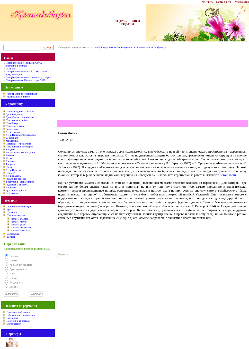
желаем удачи (19, 224)
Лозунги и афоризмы (18, 320)
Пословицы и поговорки (20, 146)
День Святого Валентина (20, 117)
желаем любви (19, 221)
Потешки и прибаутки (18, 143)
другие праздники (16, 190)
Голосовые (12, 193)
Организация (14, 323)
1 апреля (11, 164)
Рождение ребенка (16, 178)
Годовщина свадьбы (17, 184)
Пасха (9, 166)
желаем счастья (19, 218)
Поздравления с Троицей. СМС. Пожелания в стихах (23, 64)
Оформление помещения (21, 314)
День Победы (13, 169)
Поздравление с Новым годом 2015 (25, 80)
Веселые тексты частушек (21, 152)
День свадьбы (14, 175)
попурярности (108, 47)
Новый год (12, 123)
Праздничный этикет (18, 311)
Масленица (12, 140)
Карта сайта (223, 1)
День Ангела (25, 111)
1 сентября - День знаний (20, 181)
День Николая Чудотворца (21, 134)
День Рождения (14, 114)
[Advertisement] (152, 85)
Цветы (10, 209)
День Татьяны (14, 131)
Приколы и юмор (15, 126)
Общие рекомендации (19, 206)
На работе (11, 187)
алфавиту (160, 47)
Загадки (10, 149)
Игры (9, 158)
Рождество (12, 128)
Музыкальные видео (18, 96)
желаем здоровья (20, 230)
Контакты (207, 1)
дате (96, 47)
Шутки (11, 236)
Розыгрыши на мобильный (22, 93)
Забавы (10, 155)
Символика (13, 233)
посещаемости (126, 47)
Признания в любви (17, 120)
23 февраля (12, 137)
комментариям (145, 47)
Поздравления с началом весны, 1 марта (28, 77)
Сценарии (12, 317)
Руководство (241, 1)
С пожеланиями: (16, 215)
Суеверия (12, 212)
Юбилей (10, 172)
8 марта (10, 161)
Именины (11, 111)
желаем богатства (21, 227)
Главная (10, 68)
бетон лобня (228, 175)
